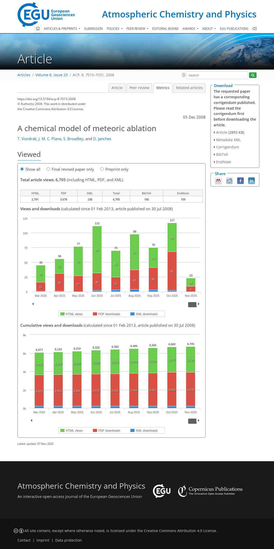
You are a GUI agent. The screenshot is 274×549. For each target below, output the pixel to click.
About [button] (208, 28)
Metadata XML (228, 139)
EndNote (223, 161)
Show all (30, 169)
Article (117, 87)
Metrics (162, 87)
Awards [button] (189, 28)
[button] (184, 75)
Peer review (139, 87)
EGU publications (234, 28)
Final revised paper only (70, 169)
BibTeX (222, 154)
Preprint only (114, 169)
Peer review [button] (136, 28)
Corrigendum (227, 147)
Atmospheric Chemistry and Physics (179, 14)
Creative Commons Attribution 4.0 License (180, 530)
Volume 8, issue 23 (51, 75)
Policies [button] (113, 28)
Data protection (68, 540)
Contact (24, 540)
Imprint (42, 540)
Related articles (189, 87)
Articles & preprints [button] (61, 28)
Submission (93, 28)
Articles (23, 75)
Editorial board (165, 28)
